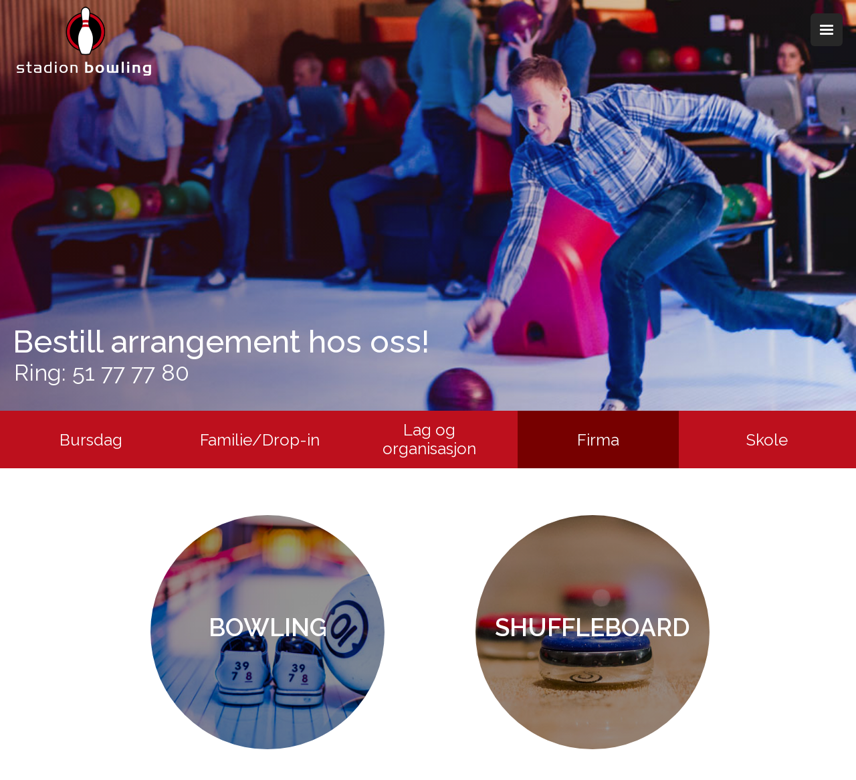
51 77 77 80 (130, 372)
